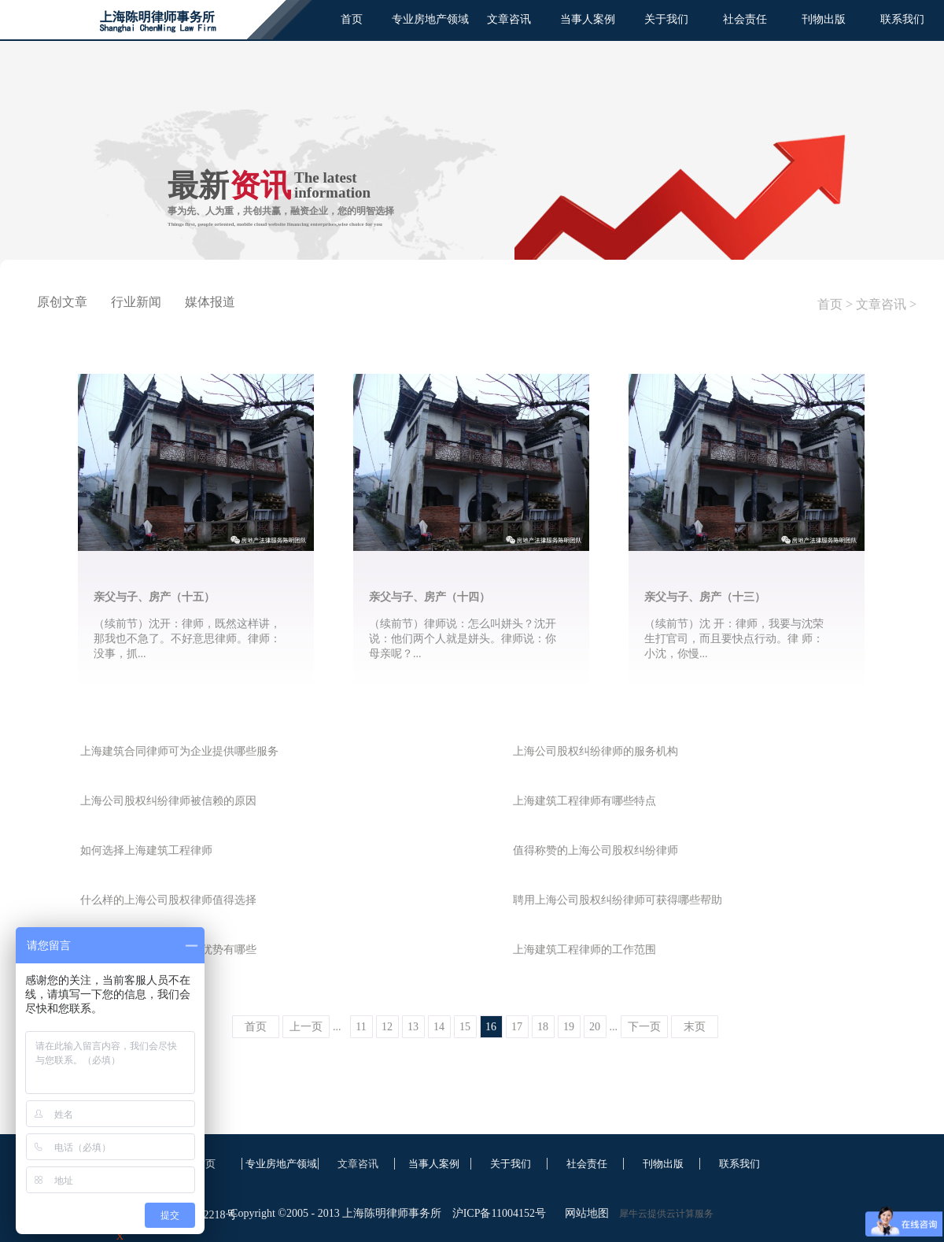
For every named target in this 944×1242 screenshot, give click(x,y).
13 (413, 1027)
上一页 (306, 1027)
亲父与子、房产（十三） (704, 597)
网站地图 (584, 1213)
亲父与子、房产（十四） (429, 597)
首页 (352, 19)
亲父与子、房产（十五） (154, 597)
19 (568, 1027)
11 (361, 1027)
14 (438, 1027)
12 (387, 1027)
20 (594, 1027)
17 (516, 1027)
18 (542, 1027)
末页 (695, 1027)
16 (490, 1027)
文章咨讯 (881, 304)
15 (464, 1027)
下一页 (644, 1027)
